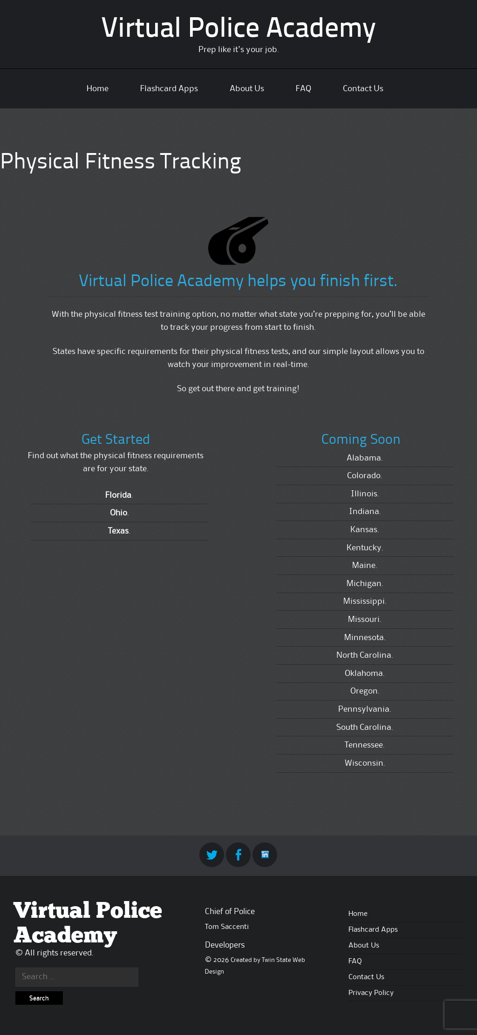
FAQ (303, 89)
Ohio (118, 513)
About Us (247, 89)
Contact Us (363, 89)
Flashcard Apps (169, 89)
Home (98, 89)
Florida (118, 495)
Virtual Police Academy (238, 30)
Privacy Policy (371, 993)
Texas (118, 531)
